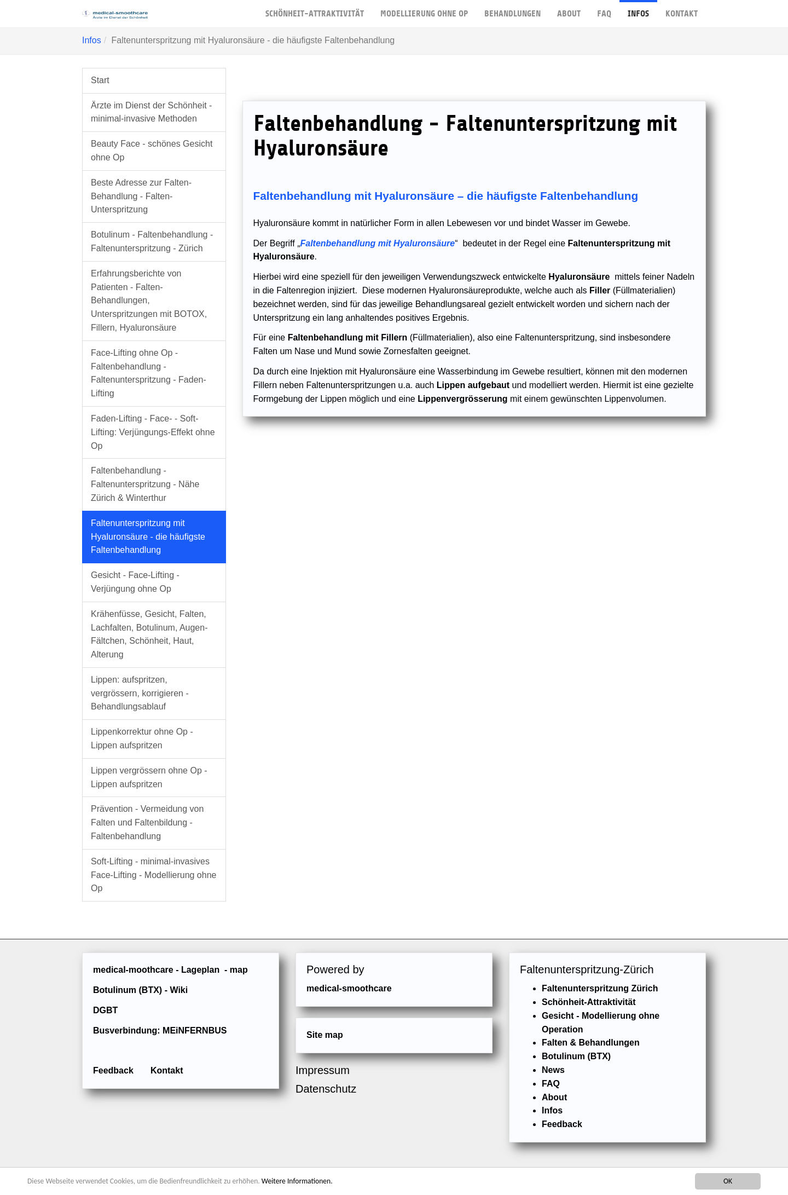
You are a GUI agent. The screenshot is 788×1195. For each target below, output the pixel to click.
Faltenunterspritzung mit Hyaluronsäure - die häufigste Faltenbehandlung (148, 536)
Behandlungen (512, 9)
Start (100, 80)
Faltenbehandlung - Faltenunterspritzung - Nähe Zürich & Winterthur (145, 484)
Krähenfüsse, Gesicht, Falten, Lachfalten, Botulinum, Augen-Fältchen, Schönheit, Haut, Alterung (149, 634)
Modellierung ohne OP (424, 9)
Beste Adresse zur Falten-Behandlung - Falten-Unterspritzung (141, 196)
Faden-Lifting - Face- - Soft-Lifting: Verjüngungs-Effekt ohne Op (153, 432)
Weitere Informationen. (297, 1181)
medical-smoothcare (349, 988)
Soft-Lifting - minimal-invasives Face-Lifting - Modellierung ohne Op (153, 875)
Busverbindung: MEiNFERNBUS (160, 1030)
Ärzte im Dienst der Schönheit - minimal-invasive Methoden (151, 112)
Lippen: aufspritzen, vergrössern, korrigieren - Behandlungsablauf (140, 693)
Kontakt (681, 9)
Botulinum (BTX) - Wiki (140, 990)
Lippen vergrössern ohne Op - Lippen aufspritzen (149, 777)
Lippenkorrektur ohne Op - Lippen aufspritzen (142, 738)
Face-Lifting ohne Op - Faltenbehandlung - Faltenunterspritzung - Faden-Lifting (148, 373)
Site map (324, 1035)
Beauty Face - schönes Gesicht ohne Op (151, 150)
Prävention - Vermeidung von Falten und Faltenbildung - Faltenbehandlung (147, 822)
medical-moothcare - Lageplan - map (170, 969)
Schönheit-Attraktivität (314, 9)
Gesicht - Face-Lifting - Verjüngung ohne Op (135, 581)
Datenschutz (326, 1089)
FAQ (604, 9)
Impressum (323, 1070)
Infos (638, 9)
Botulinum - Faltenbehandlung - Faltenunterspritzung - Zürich (152, 241)
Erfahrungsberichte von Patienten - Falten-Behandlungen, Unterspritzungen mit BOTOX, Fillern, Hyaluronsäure (149, 300)
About (569, 9)
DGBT (105, 1010)
